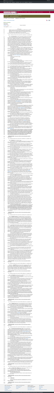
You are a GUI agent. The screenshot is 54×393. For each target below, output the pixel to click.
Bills (20, 2)
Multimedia (26, 2)
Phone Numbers (30, 388)
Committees (17, 2)
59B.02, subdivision (10, 128)
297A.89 (27, 338)
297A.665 (18, 312)
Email (33, 387)
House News (40, 386)
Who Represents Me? (19, 386)
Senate (7, 2)
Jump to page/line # (6, 26)
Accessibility (6, 389)
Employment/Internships (8, 387)
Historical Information (7, 386)
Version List (5, 20)
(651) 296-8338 (30, 387)
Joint (10, 2)
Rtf (49, 20)
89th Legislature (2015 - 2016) (8, 13)
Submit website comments (31, 389)
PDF (47, 20)
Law (22, 2)
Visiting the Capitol (7, 388)
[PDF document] (8, 25)
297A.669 (25, 120)
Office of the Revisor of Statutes (13, 10)
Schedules (13, 2)
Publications (30, 2)
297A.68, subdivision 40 (21, 107)
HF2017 (14, 13)
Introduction (5, 25)
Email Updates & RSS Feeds (43, 389)
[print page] (49, 12)
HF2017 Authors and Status (10, 20)
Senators (17, 388)
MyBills (40, 388)
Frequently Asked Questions (8, 390)
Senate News (41, 387)
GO (16, 12)
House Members (18, 387)
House (4, 2)
